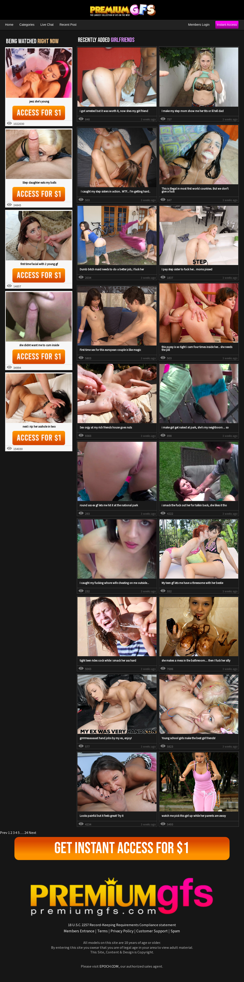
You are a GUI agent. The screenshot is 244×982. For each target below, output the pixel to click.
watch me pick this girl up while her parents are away (194, 815)
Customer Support (152, 930)
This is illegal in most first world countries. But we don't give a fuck (195, 190)
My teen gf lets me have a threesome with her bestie (192, 583)
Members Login (199, 24)
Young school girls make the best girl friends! (188, 738)
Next (32, 832)
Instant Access (227, 24)
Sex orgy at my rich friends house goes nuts (106, 427)
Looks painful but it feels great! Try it (101, 815)
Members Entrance (79, 930)
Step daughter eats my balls (39, 182)
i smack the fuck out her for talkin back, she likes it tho (194, 505)
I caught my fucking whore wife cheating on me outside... (114, 583)
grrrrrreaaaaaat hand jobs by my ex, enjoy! (106, 738)
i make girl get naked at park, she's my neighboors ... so (195, 427)
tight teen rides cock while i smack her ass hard (108, 660)
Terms (102, 930)
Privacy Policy (122, 930)
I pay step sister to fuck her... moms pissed (187, 269)
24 (26, 832)
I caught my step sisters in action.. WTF (104, 191)
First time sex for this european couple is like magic (110, 350)
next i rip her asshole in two (39, 426)
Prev (3, 832)
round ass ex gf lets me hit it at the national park (109, 505)
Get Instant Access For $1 (121, 848)
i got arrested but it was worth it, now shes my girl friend (114, 111)
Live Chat (47, 24)
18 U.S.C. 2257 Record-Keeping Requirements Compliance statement (122, 924)
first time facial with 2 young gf (39, 264)
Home (9, 24)
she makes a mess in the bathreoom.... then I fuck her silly (196, 660)
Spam (175, 930)
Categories (26, 24)
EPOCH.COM (109, 966)
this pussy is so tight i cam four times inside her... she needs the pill (197, 348)
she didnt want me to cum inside (39, 345)
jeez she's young (39, 101)
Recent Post (68, 24)
